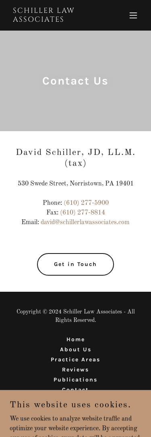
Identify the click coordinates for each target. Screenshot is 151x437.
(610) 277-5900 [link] (86, 203)
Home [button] (75, 339)
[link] (56, 20)
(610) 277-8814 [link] (82, 213)
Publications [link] (75, 379)
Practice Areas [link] (75, 359)
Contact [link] (75, 389)
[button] (133, 15)
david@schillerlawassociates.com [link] (85, 222)
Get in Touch (75, 264)
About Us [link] (75, 349)
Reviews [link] (75, 369)
